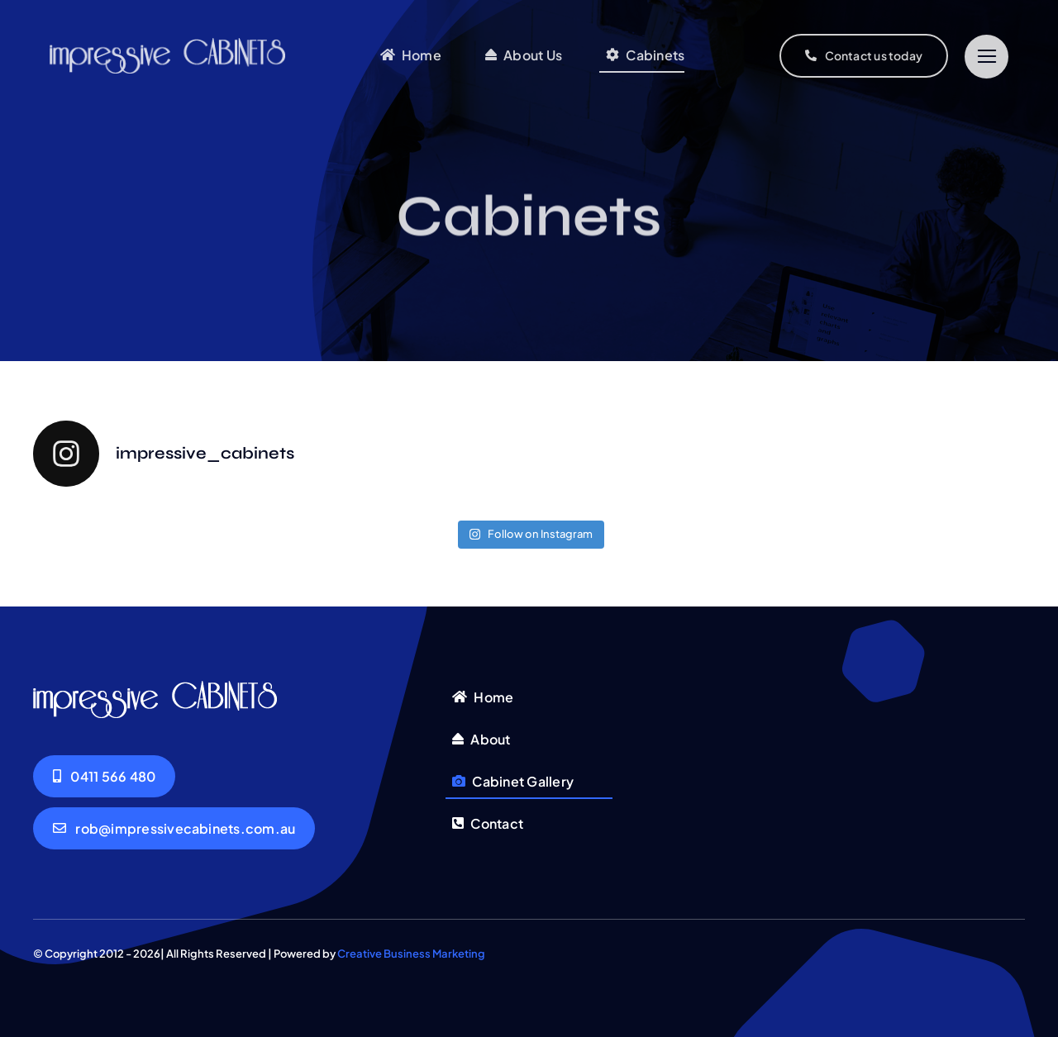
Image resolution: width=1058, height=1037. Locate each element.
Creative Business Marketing (411, 953)
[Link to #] (986, 56)
